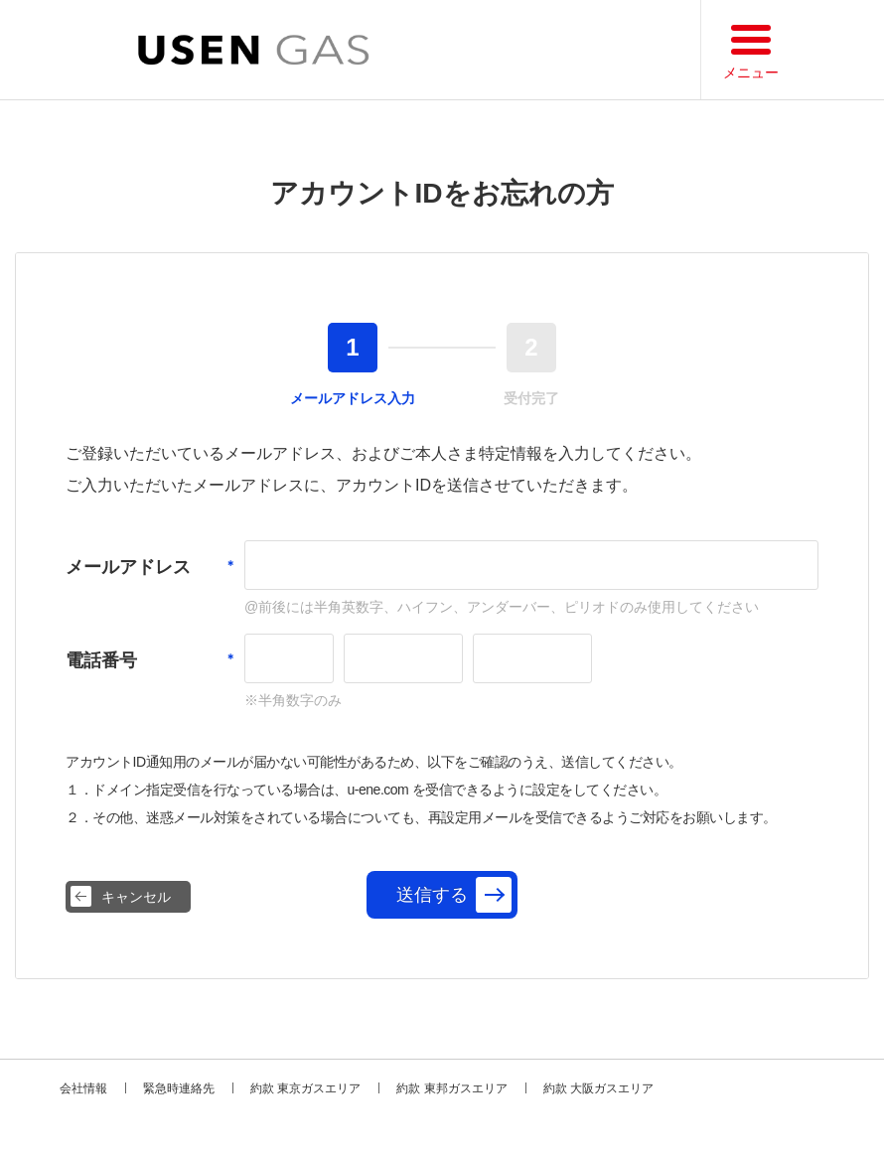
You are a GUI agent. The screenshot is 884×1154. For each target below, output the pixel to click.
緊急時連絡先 (179, 1088)
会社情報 (83, 1088)
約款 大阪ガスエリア (598, 1088)
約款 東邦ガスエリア (451, 1088)
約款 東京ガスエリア (305, 1088)
